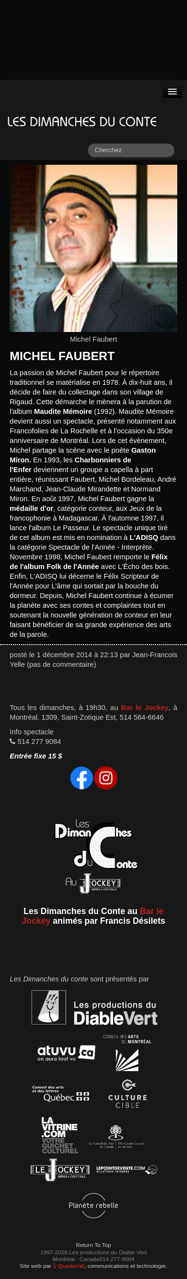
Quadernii (69, 1266)
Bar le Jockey (145, 707)
